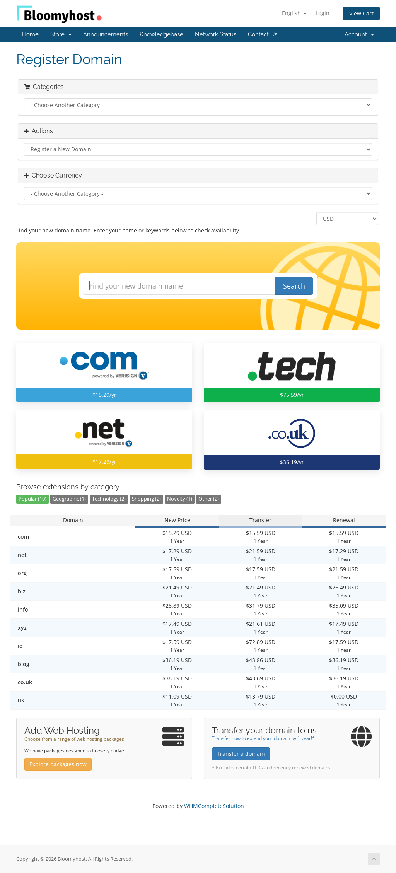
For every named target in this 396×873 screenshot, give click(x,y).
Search (294, 285)
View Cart (361, 13)
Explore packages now (58, 764)
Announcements (105, 34)
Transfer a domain (241, 753)
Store (61, 34)
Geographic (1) (69, 498)
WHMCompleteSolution (214, 806)
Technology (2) (109, 498)
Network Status (215, 34)
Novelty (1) (179, 498)
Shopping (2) (146, 498)
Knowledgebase (161, 34)
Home (30, 34)
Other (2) (208, 498)
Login (322, 13)
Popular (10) (32, 498)
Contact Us (262, 34)
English (294, 13)
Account (359, 34)
